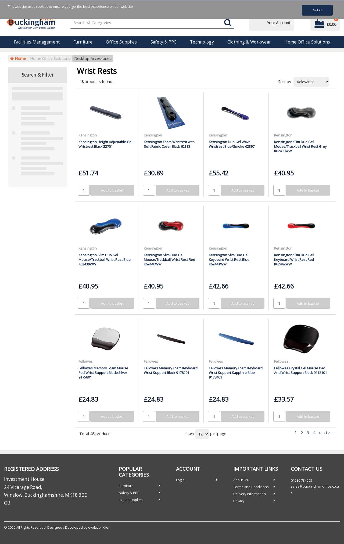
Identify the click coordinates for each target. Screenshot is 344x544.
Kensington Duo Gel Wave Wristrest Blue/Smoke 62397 (232, 144)
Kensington (87, 135)
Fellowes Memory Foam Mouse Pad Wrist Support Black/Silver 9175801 (103, 373)
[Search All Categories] (152, 23)
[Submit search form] (228, 23)
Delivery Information (249, 493)
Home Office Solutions (307, 42)
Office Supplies (121, 42)
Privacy (238, 500)
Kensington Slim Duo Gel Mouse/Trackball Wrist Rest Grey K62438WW (300, 146)
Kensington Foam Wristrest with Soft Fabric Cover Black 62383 (169, 144)
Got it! (317, 10)
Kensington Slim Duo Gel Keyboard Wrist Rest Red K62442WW (294, 260)
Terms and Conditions (251, 486)
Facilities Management (37, 42)
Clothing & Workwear (249, 42)
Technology (202, 42)
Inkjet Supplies (131, 499)
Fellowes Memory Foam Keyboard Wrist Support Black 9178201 (171, 370)
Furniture (83, 42)
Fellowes (85, 361)
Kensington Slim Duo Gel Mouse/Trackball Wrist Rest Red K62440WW (169, 260)
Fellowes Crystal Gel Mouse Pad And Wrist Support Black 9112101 (300, 370)
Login (180, 479)
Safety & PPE (163, 42)
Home (18, 58)
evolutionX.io (98, 527)
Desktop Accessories (92, 58)
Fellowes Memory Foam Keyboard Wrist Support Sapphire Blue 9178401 (236, 373)
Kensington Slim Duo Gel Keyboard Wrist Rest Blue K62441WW (229, 260)
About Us (240, 479)
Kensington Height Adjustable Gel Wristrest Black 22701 (105, 144)
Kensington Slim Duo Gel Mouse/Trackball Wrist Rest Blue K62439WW (104, 260)
